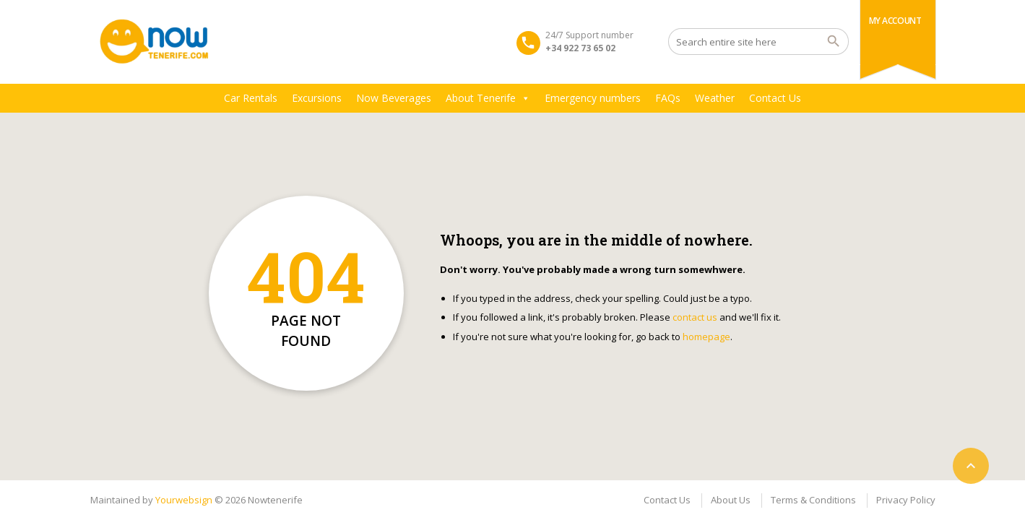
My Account (895, 20)
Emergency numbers (593, 98)
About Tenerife (488, 98)
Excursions (317, 98)
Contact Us (775, 98)
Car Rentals (250, 98)
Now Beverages (393, 98)
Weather (715, 98)
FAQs (667, 98)
